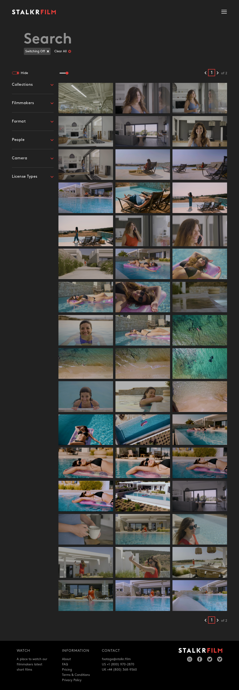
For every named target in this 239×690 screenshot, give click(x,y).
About (66, 659)
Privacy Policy (72, 680)
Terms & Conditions (76, 675)
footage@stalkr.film (116, 659)
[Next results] (218, 73)
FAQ (65, 664)
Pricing (67, 669)
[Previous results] (205, 73)
